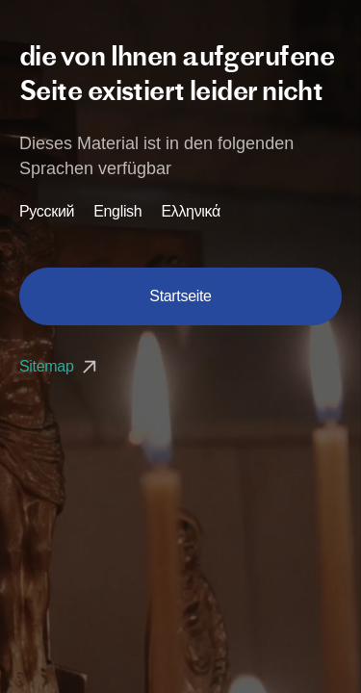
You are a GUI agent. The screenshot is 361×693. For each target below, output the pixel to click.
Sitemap (60, 366)
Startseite (180, 296)
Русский (46, 211)
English (117, 211)
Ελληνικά (190, 211)
